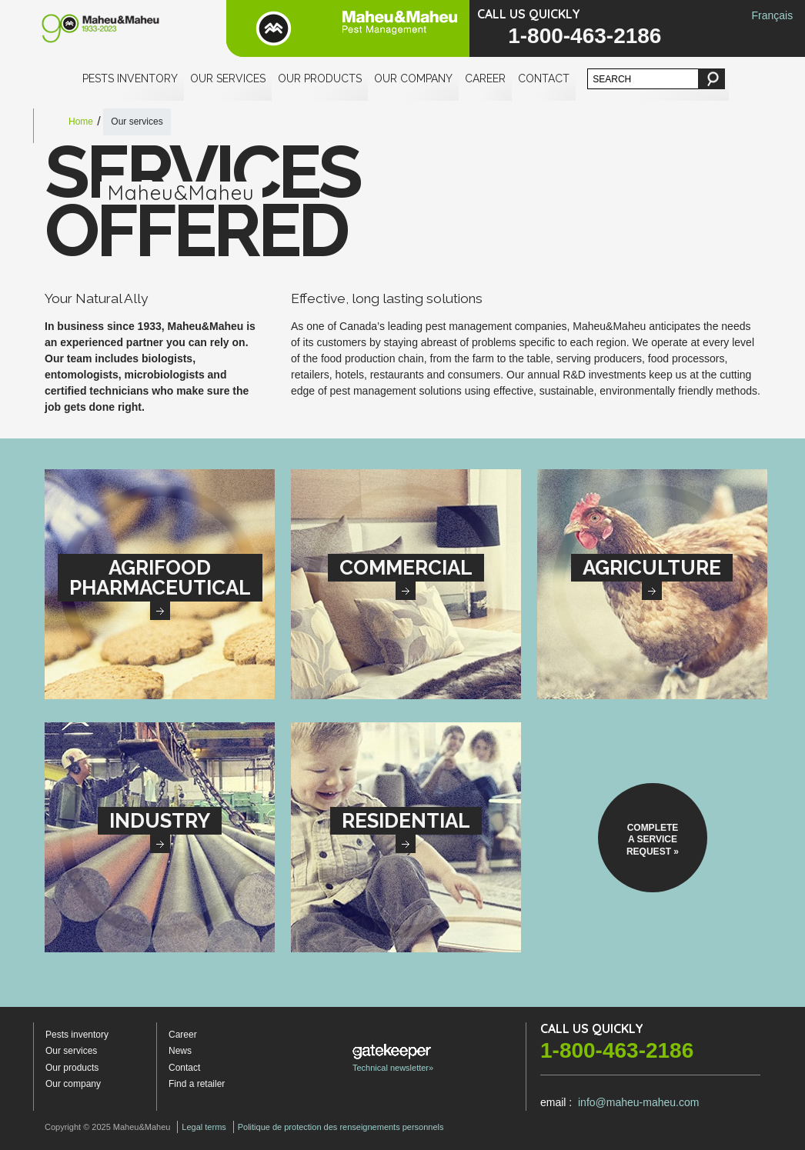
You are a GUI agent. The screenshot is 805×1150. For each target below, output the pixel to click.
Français (772, 15)
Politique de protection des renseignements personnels (341, 1127)
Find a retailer (197, 1083)
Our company (413, 78)
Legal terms (203, 1127)
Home (80, 121)
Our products (320, 78)
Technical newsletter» (392, 1058)
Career (485, 78)
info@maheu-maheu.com (638, 1102)
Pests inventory (130, 78)
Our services (228, 78)
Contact (544, 78)
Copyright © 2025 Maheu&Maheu (107, 1127)
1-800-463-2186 (584, 36)
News (180, 1050)
